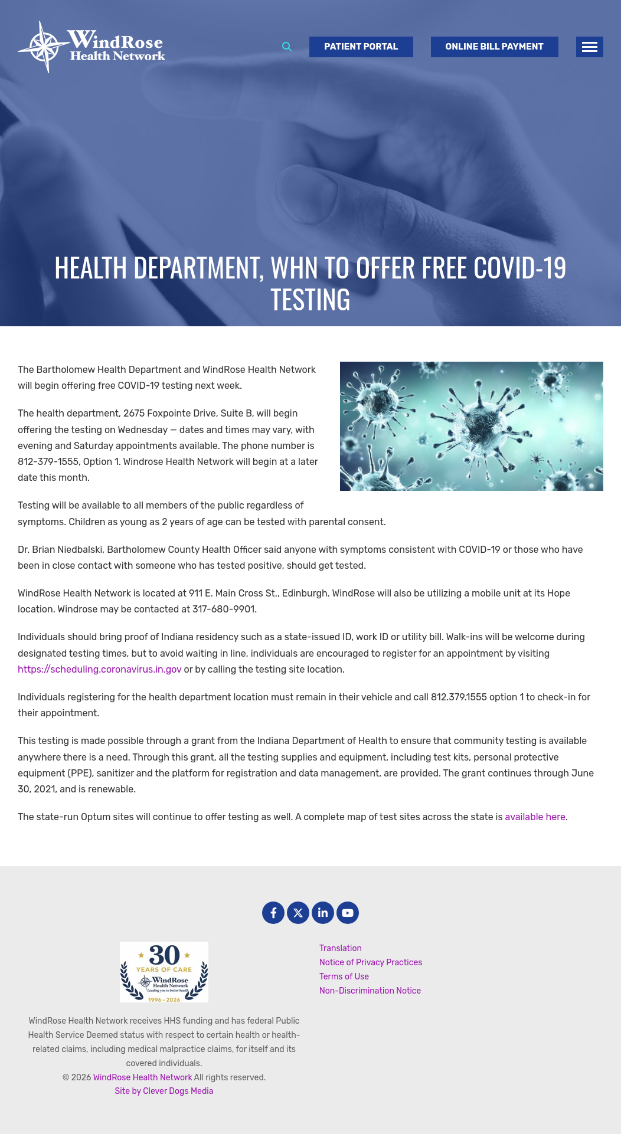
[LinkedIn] (323, 913)
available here (535, 816)
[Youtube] (347, 913)
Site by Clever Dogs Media (164, 1091)
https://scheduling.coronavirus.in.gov (101, 669)
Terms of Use (344, 977)
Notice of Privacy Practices (370, 963)
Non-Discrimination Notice (370, 991)
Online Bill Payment (495, 46)
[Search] (287, 47)
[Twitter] (298, 913)
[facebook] (273, 913)
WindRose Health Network (142, 1078)
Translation (340, 948)
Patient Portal (361, 46)
